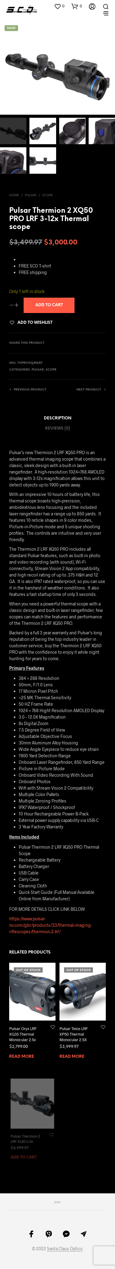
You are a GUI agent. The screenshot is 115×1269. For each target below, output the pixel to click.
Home (14, 195)
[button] (59, 6)
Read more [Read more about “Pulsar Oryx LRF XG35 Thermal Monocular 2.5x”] (21, 1057)
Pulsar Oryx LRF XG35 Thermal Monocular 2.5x (22, 1034)
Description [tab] (57, 418)
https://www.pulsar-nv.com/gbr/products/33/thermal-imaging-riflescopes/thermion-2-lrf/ (50, 925)
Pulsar (30, 195)
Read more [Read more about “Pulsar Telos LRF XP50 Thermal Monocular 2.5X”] (72, 1054)
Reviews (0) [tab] (57, 428)
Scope (47, 195)
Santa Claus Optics (64, 1248)
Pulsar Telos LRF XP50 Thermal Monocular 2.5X (74, 1032)
